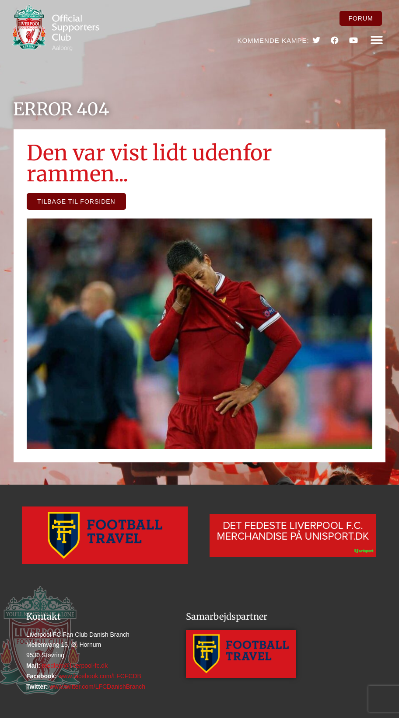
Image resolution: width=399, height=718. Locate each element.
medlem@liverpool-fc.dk (74, 665)
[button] (377, 40)
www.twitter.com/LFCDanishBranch (97, 686)
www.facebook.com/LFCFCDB (99, 676)
